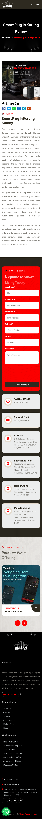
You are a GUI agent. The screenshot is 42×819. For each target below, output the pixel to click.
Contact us (8, 712)
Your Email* (10, 311)
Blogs (5, 728)
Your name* (10, 287)
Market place (8, 724)
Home (6, 38)
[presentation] (22, 370)
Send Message (22, 384)
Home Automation (13, 611)
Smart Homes (9, 749)
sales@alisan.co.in (21, 420)
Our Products (9, 720)
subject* (9, 324)
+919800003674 (21, 402)
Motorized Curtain (10, 765)
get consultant (11, 694)
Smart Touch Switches (12, 753)
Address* (9, 336)
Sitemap (6, 716)
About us (7, 708)
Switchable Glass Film (12, 757)
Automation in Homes (12, 761)
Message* (9, 349)
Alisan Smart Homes (27, 814)
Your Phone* (10, 299)
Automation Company (12, 745)
